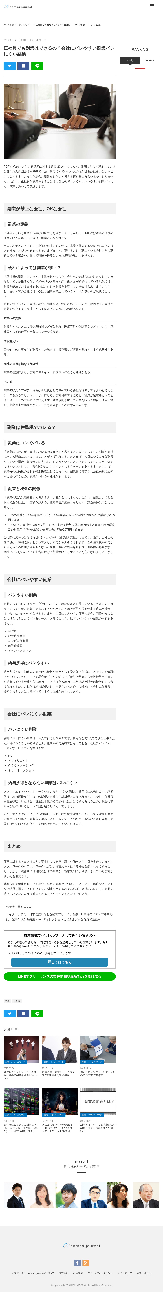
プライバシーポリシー (100, 1273)
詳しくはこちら (60, 962)
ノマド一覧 (17, 1273)
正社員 (17, 1001)
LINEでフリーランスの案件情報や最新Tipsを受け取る (60, 976)
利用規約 (78, 1273)
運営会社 (64, 1273)
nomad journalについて (41, 1273)
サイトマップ (124, 1273)
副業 (7, 1001)
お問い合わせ (144, 1273)
